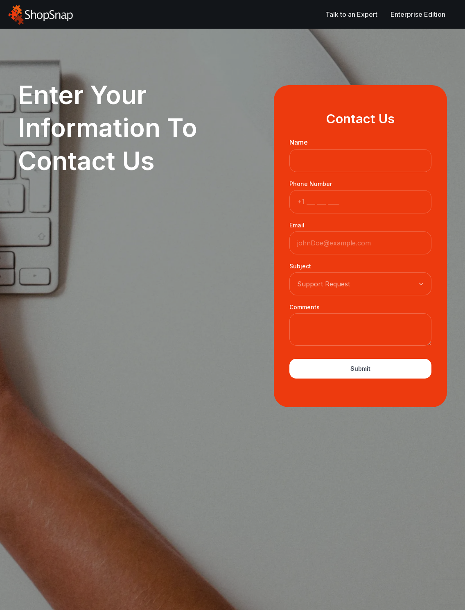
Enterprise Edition (418, 14)
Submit (360, 368)
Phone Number (310, 183)
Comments (304, 307)
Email (297, 225)
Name (298, 142)
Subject (300, 266)
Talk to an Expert (351, 14)
